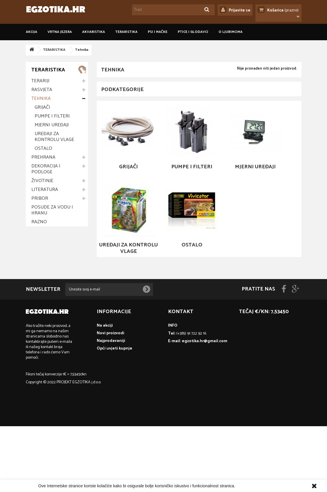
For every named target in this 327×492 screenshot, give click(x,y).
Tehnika (41, 99)
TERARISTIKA (126, 32)
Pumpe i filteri (52, 116)
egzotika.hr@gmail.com (204, 407)
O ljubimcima (230, 32)
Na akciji (105, 391)
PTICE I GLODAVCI (193, 32)
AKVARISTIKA (93, 32)
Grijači (42, 107)
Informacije (49, 243)
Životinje (42, 181)
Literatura (44, 190)
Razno (39, 222)
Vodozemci (45, 298)
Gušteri (41, 289)
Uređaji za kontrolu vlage (54, 137)
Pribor (39, 198)
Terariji (40, 81)
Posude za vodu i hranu (52, 210)
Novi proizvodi (110, 399)
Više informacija (250, 485)
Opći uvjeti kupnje (53, 255)
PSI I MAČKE (157, 32)
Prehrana (43, 157)
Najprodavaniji (111, 406)
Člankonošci (47, 315)
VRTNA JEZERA (60, 32)
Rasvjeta (41, 90)
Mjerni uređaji (52, 125)
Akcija (31, 32)
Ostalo (43, 148)
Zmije (37, 306)
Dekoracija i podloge (45, 169)
